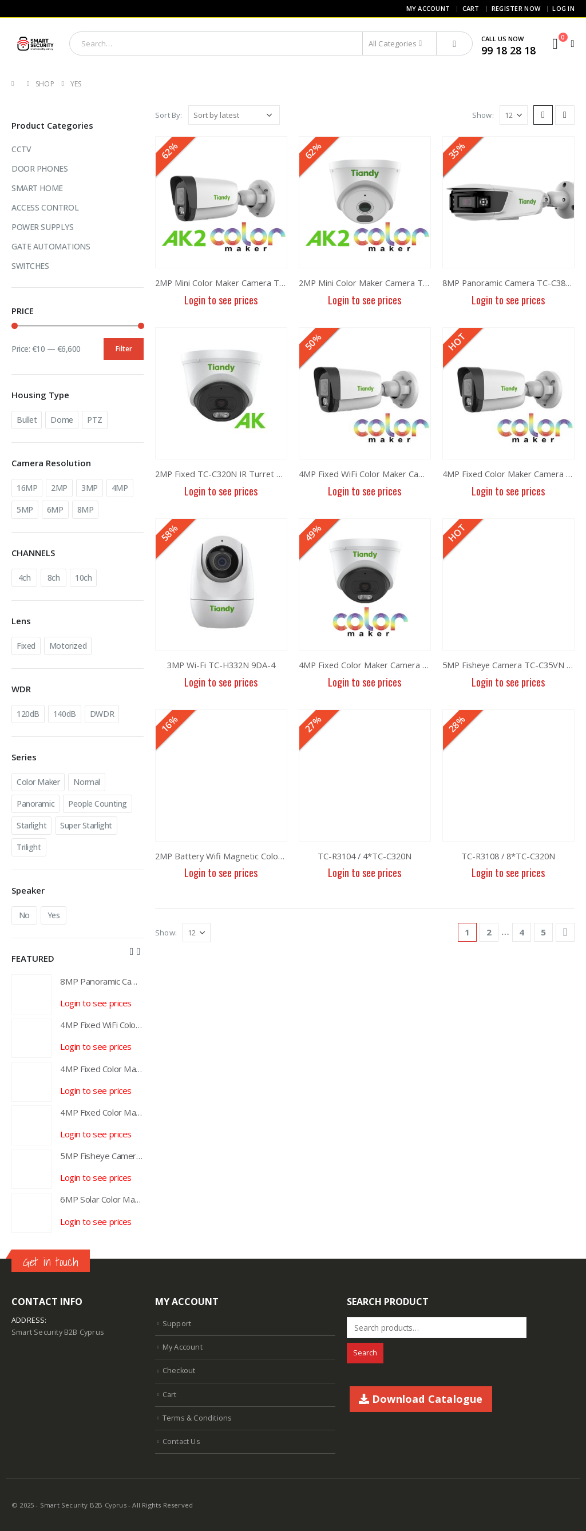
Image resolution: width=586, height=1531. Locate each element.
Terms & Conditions (197, 1418)
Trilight (29, 847)
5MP (25, 509)
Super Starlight (86, 825)
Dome (61, 419)
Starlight (31, 825)
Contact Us (181, 1441)
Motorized (67, 645)
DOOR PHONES (39, 168)
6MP (55, 509)
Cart (471, 8)
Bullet (27, 419)
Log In (563, 8)
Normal (86, 781)
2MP (59, 487)
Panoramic (35, 803)
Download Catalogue (421, 1399)
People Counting (97, 803)
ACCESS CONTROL (44, 207)
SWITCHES (30, 265)
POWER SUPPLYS (42, 226)
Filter (124, 349)
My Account (428, 8)
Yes (53, 915)
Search (365, 1353)
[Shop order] (234, 115)
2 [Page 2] (489, 932)
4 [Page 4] (521, 932)
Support (177, 1323)
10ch (83, 577)
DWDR (102, 713)
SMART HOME (37, 188)
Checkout (179, 1370)
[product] (221, 202)
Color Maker (38, 781)
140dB (64, 713)
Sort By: (169, 115)
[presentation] (131, 950)
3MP (89, 487)
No (24, 915)
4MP (120, 487)
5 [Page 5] (543, 932)
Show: (483, 115)
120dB (28, 713)
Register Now (516, 8)
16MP (27, 487)
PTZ (94, 419)
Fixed (26, 645)
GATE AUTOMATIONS (50, 246)
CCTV (21, 149)
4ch (24, 577)
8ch (53, 577)
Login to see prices (221, 299)
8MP (85, 509)
